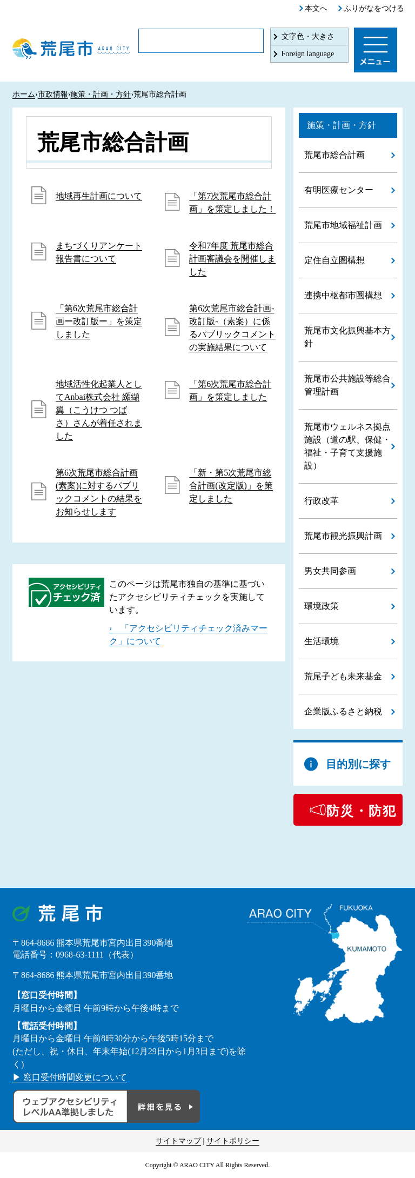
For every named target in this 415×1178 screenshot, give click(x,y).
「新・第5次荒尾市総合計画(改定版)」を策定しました (231, 485)
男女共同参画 (330, 570)
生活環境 (321, 641)
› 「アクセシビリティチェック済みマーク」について (188, 635)
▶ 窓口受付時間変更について (69, 1077)
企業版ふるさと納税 (343, 711)
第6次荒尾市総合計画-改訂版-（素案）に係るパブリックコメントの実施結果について (232, 328)
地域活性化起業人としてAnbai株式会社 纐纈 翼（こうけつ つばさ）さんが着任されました (99, 409)
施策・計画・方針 (100, 94)
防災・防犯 (361, 811)
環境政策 (321, 606)
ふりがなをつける (374, 8)
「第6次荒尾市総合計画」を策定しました (230, 390)
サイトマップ (178, 1141)
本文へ (316, 8)
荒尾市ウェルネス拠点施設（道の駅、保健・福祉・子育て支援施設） (347, 446)
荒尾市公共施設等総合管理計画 (347, 385)
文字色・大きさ (308, 36)
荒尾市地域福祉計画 (343, 225)
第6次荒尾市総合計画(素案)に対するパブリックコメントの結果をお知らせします (99, 492)
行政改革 (321, 500)
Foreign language (308, 54)
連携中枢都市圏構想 (343, 295)
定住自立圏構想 (334, 260)
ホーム (23, 94)
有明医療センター (338, 190)
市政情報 (53, 94)
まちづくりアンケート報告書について (99, 252)
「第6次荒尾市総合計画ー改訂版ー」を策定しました (99, 321)
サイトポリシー (232, 1141)
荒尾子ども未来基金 (343, 676)
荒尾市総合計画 (334, 154)
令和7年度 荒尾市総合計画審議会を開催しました (232, 258)
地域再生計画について (99, 195)
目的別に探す (358, 764)
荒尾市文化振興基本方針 (347, 337)
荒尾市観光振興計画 (343, 535)
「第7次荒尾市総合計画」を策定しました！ (232, 202)
